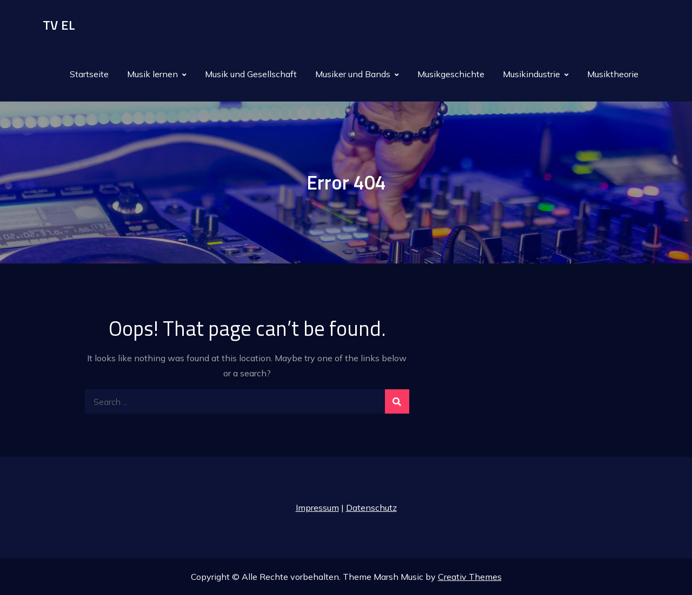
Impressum (317, 507)
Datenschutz (371, 507)
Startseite (89, 74)
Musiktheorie (612, 74)
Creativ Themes (470, 576)
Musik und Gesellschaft (251, 74)
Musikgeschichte (450, 74)
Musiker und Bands (352, 74)
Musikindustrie (531, 74)
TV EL (59, 25)
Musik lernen (152, 74)
